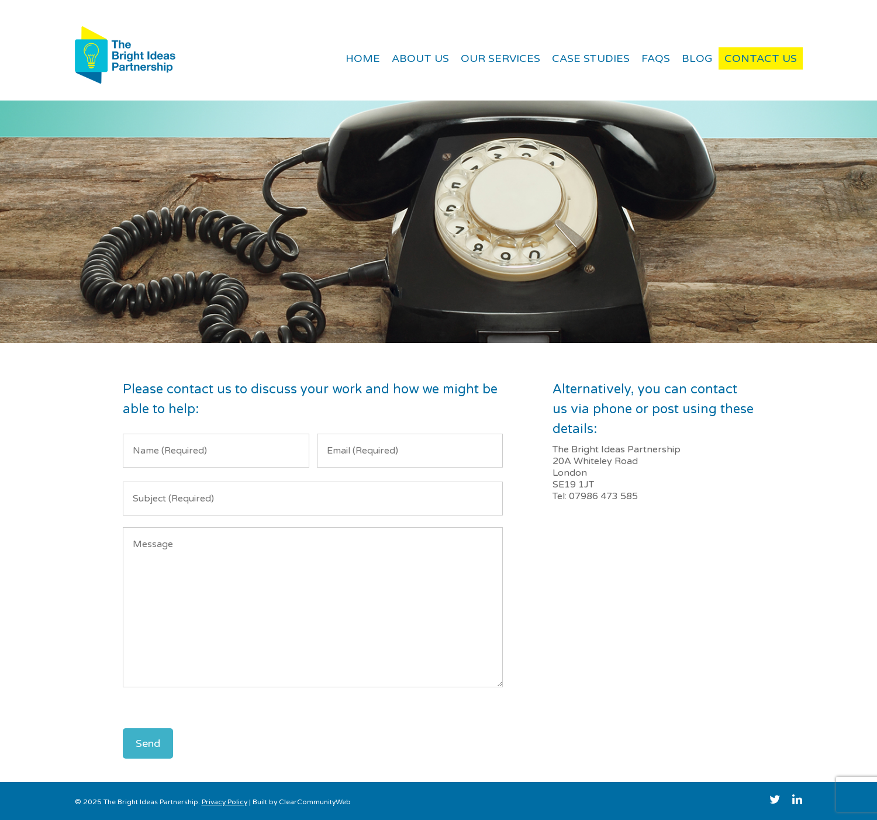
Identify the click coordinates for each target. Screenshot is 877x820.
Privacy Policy (224, 802)
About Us (420, 58)
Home (363, 58)
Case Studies (591, 58)
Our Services (500, 58)
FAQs (655, 58)
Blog (697, 58)
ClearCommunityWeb (315, 802)
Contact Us (760, 58)
